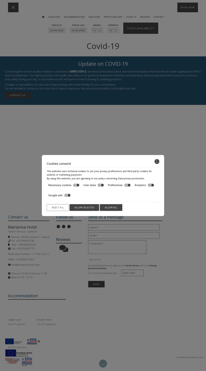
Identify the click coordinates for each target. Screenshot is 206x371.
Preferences (119, 185)
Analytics (144, 185)
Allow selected (84, 207)
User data (93, 185)
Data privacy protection (131, 178)
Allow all (111, 207)
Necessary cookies (64, 185)
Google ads (59, 195)
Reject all (58, 207)
